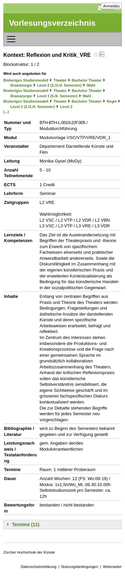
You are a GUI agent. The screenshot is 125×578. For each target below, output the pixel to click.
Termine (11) (25, 524)
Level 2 (66, 107)
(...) (6, 112)
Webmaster (112, 567)
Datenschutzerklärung (38, 567)
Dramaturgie (21, 85)
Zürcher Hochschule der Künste (29, 552)
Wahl (91, 85)
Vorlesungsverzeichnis (52, 22)
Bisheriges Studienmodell (25, 80)
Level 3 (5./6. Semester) (57, 96)
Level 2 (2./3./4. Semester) (59, 85)
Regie (112, 101)
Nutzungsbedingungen (79, 567)
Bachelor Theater (87, 80)
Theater (60, 80)
